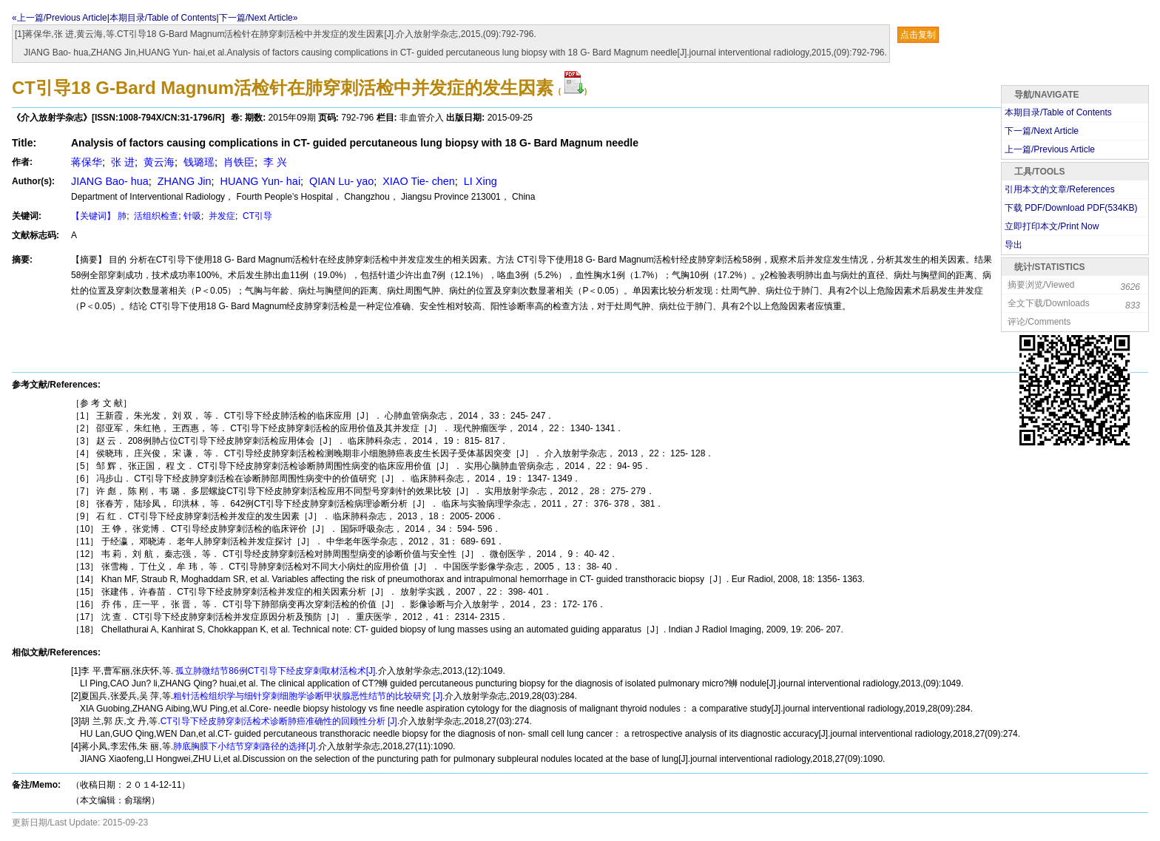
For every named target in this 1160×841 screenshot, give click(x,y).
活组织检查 (155, 216)
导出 (1013, 245)
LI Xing (479, 181)
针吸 (192, 216)
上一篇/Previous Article (1050, 149)
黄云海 (158, 162)
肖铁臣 (237, 162)
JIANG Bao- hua (110, 181)
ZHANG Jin (183, 181)
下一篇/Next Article (1042, 131)
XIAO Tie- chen (417, 181)
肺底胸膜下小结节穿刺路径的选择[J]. (245, 746)
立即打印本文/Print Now (1052, 226)
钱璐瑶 (198, 162)
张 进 (121, 162)
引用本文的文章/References (1060, 189)
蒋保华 (86, 162)
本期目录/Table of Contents (163, 18)
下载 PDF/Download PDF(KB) (1071, 208)
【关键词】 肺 (99, 216)
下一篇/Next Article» (258, 18)
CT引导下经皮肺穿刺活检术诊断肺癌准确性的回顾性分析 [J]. (280, 721)
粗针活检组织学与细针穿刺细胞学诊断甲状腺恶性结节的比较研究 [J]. (309, 696)
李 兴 (273, 162)
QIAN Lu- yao (340, 181)
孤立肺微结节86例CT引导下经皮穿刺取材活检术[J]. (275, 671)
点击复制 (918, 35)
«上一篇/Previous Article (59, 18)
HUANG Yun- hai (259, 181)
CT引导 (256, 216)
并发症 (220, 216)
